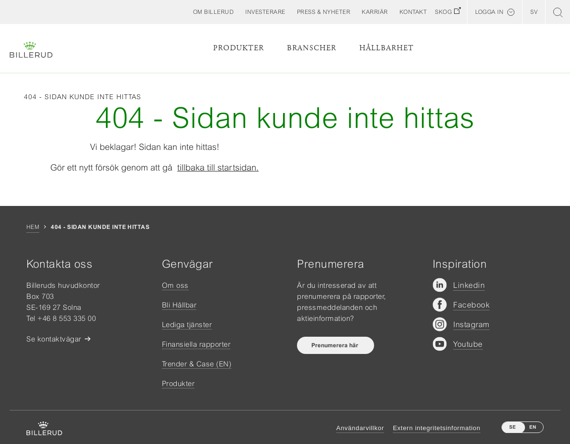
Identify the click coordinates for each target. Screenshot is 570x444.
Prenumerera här (335, 345)
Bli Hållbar (179, 305)
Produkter (238, 48)
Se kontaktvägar (53, 339)
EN (532, 427)
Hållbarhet (386, 48)
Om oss (175, 285)
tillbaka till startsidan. (218, 167)
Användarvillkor (360, 428)
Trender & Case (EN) (197, 364)
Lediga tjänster (187, 324)
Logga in (489, 12)
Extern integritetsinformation (436, 428)
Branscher (311, 48)
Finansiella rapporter (196, 344)
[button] (213, 12)
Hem (32, 227)
